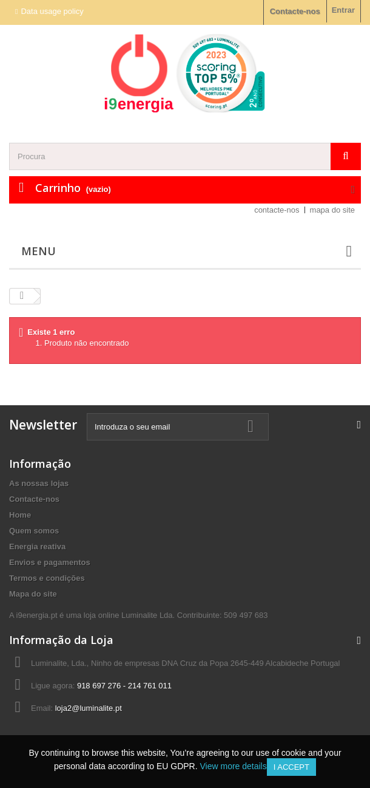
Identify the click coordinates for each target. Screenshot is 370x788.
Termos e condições (47, 578)
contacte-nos (276, 209)
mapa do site (332, 209)
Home (20, 514)
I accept (291, 767)
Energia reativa (37, 546)
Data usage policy (52, 11)
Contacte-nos (295, 11)
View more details (233, 766)
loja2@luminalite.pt (88, 708)
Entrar (343, 10)
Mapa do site (33, 593)
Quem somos (34, 530)
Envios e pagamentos (49, 562)
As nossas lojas (39, 483)
